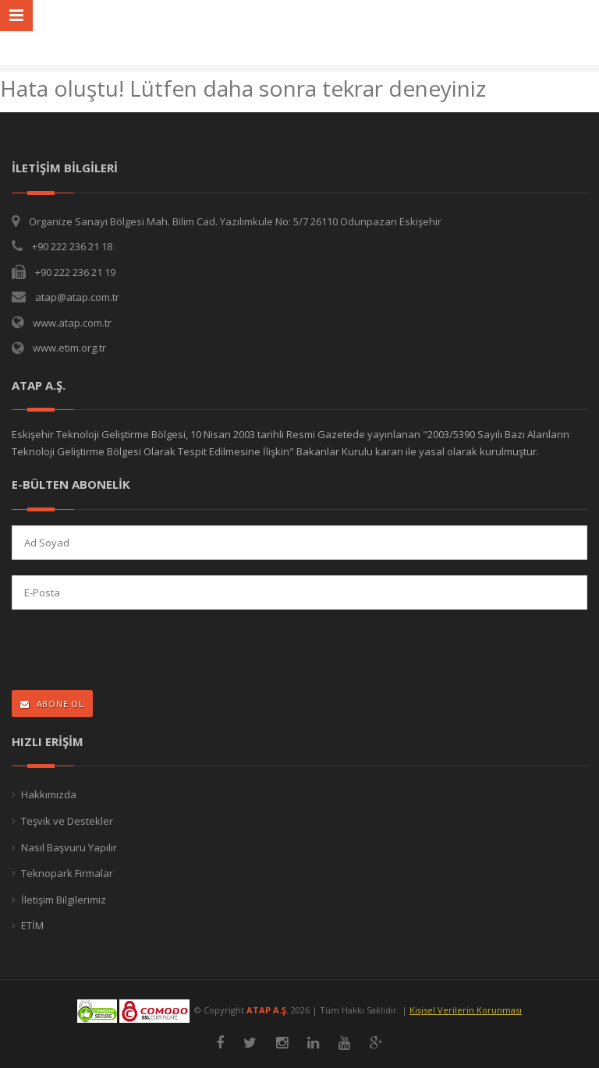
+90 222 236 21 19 (75, 272)
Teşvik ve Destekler (67, 821)
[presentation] (113, 651)
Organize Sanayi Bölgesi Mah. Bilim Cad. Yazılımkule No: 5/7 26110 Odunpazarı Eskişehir (235, 221)
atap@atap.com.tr (77, 297)
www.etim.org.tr (69, 348)
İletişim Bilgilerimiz (63, 900)
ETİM (32, 925)
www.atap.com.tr (72, 323)
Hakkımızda (48, 794)
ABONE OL (52, 703)
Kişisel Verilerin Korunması (465, 1010)
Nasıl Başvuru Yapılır (69, 847)
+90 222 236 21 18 (72, 246)
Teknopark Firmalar (67, 873)
